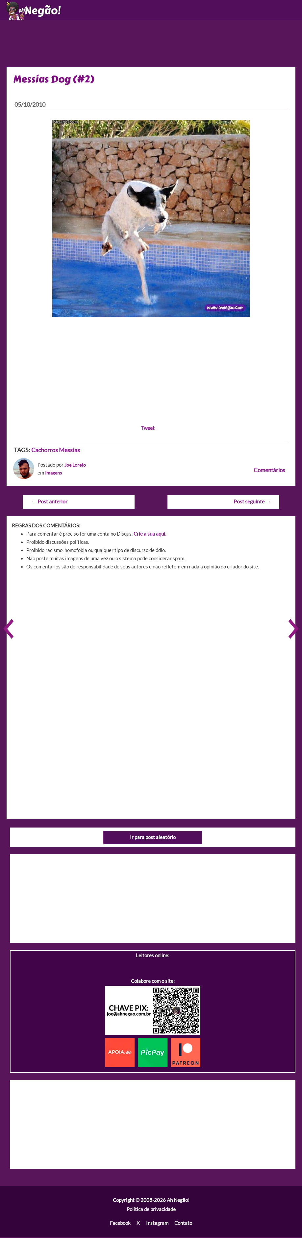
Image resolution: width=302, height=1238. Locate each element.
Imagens (54, 474)
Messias (69, 451)
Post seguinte (252, 503)
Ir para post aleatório (153, 838)
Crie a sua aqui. (150, 535)
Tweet (148, 429)
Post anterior (49, 503)
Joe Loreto (76, 466)
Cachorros (44, 451)
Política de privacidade (151, 1210)
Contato (183, 1224)
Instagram (157, 1224)
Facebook (120, 1224)
